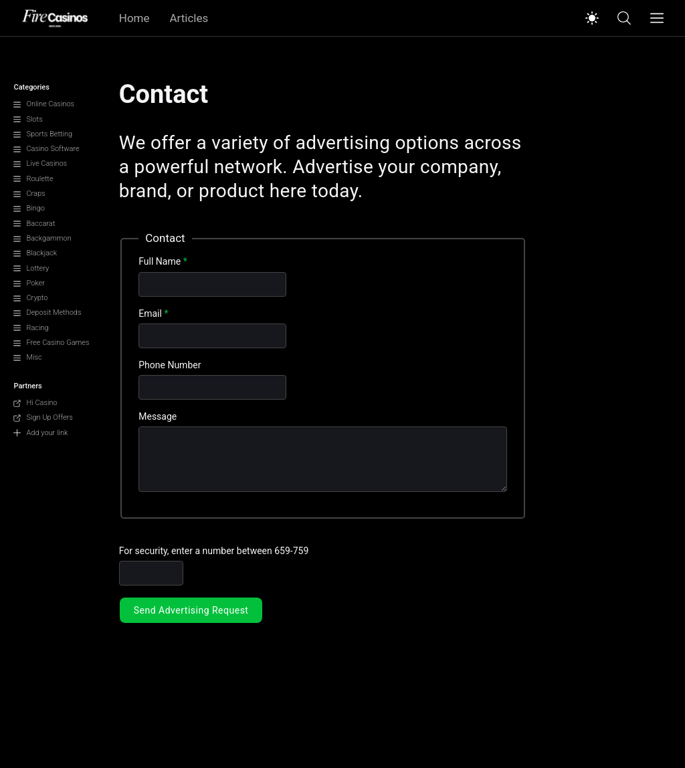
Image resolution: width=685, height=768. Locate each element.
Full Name (162, 261)
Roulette (33, 178)
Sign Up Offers (42, 417)
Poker (29, 283)
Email (153, 313)
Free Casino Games (51, 342)
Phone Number (169, 365)
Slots (27, 119)
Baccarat (34, 223)
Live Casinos (40, 163)
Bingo (29, 208)
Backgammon (42, 238)
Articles (189, 18)
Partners (27, 386)
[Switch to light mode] (592, 18)
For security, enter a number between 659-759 (214, 550)
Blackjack (35, 253)
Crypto (30, 297)
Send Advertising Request (191, 610)
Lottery (31, 268)
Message (157, 416)
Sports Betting (42, 134)
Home (134, 18)
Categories (31, 87)
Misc (27, 357)
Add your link (40, 432)
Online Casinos (43, 104)
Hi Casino (35, 402)
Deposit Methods (47, 312)
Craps (29, 193)
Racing (30, 328)
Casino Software (46, 148)
